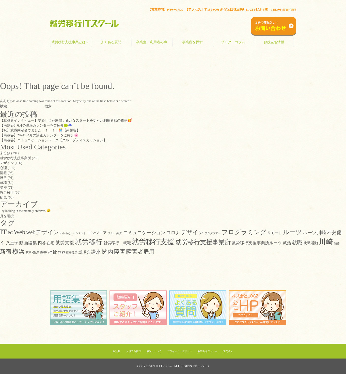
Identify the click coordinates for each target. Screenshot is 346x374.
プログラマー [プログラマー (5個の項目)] (212, 233)
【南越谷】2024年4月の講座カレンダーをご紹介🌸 (39, 135)
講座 (3, 187)
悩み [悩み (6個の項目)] (337, 243)
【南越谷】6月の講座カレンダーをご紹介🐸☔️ (36, 125)
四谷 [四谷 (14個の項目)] (42, 243)
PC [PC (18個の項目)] (10, 232)
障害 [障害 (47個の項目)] (119, 251)
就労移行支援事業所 (15, 158)
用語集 (116, 351)
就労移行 (7, 192)
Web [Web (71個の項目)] (19, 232)
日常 (3, 178)
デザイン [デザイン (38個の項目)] (192, 232)
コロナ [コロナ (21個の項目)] (173, 232)
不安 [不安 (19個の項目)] (331, 232)
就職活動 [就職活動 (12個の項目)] (310, 243)
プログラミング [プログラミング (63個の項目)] (244, 232)
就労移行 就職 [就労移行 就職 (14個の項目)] (117, 243)
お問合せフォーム (207, 351)
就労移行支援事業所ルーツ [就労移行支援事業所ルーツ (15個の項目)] (257, 243)
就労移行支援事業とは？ (70, 42)
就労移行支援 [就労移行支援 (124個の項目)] (153, 242)
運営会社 (228, 351)
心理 (3, 168)
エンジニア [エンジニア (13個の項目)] (97, 233)
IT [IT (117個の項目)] (3, 232)
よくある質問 (111, 42)
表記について (154, 351)
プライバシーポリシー (179, 351)
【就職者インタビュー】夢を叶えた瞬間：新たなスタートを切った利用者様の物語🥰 (66, 120)
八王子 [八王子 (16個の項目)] (12, 243)
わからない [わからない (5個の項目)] (67, 233)
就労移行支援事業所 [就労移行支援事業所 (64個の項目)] (203, 242)
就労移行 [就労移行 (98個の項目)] (88, 242)
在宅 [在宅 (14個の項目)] (50, 243)
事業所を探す (192, 42)
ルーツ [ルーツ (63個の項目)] (292, 232)
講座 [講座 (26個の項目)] (96, 252)
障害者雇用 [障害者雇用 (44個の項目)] (140, 252)
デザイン (7, 163)
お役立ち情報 (274, 42)
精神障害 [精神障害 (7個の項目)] (72, 252)
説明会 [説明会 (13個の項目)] (84, 252)
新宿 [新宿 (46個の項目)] (5, 251)
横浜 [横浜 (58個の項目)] (18, 251)
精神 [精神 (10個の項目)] (61, 252)
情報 (3, 173)
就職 (3, 183)
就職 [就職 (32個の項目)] (297, 242)
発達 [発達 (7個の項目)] (28, 252)
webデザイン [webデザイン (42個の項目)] (42, 232)
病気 (3, 197)
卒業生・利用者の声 (151, 42)
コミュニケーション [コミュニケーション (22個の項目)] (144, 232)
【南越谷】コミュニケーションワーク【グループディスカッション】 (53, 140)
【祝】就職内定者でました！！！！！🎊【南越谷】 (40, 130)
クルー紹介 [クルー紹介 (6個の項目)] (115, 233)
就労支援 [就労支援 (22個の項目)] (64, 242)
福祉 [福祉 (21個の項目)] (52, 252)
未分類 (5, 153)
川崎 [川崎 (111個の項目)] (326, 242)
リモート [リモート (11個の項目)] (274, 233)
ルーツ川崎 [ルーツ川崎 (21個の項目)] (314, 232)
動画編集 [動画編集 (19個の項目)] (28, 242)
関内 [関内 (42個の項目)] (107, 252)
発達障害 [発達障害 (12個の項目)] (39, 252)
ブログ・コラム (233, 42)
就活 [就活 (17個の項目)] (287, 242)
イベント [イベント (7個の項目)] (80, 233)
